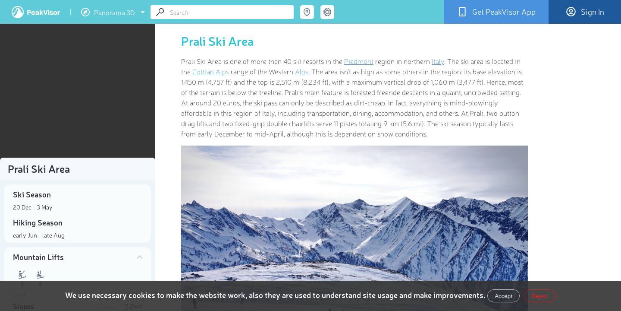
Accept (503, 296)
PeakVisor (36, 12)
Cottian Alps (210, 71)
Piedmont (358, 61)
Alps (301, 71)
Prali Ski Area (217, 40)
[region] (77, 93)
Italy (438, 61)
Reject (540, 296)
